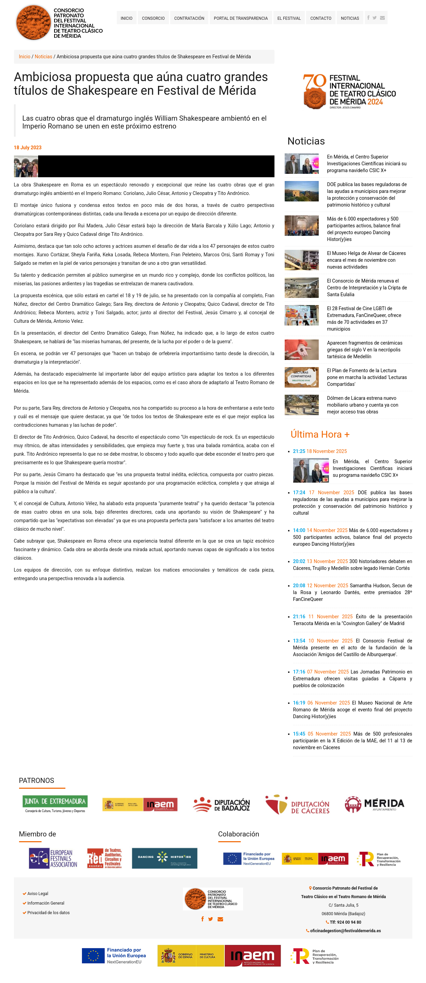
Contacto (320, 18)
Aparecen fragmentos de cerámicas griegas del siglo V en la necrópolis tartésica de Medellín (365, 349)
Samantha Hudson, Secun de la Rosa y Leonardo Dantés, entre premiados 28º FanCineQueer (352, 592)
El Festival (289, 18)
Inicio (126, 18)
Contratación (189, 18)
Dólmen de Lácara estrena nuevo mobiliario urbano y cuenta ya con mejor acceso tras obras (362, 404)
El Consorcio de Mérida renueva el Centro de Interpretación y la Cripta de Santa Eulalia (367, 287)
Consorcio (153, 18)
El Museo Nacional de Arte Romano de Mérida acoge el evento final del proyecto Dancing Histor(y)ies (352, 709)
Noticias (350, 18)
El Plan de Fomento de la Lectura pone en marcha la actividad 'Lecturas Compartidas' (367, 377)
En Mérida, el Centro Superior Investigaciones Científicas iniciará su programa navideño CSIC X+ (367, 163)
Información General (45, 903)
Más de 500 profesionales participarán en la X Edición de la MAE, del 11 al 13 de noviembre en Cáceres (352, 740)
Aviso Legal (37, 893)
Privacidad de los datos (48, 912)
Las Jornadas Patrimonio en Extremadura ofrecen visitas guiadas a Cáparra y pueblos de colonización (352, 678)
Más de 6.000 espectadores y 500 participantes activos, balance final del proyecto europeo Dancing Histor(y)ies (352, 537)
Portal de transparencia (241, 18)
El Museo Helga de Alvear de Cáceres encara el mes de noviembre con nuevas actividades (366, 260)
